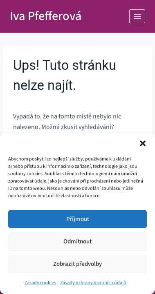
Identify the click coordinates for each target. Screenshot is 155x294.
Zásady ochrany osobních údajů (93, 282)
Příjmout (77, 219)
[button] (143, 143)
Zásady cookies (40, 282)
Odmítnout (77, 241)
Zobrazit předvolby (77, 264)
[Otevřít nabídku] (137, 16)
